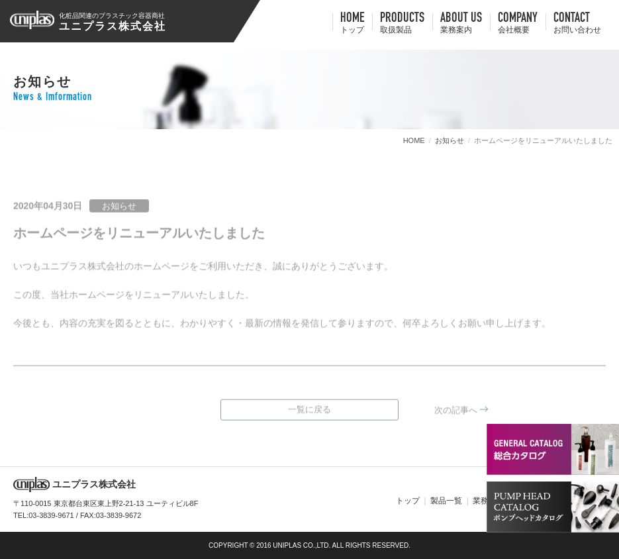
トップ (408, 500)
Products (402, 24)
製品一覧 (446, 500)
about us (461, 24)
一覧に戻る (309, 412)
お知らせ (449, 140)
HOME (352, 24)
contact (577, 24)
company (518, 24)
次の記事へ (455, 412)
